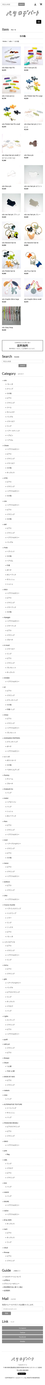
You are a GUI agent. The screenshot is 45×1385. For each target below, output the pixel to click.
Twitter (22, 1332)
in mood (7, 645)
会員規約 (7, 1290)
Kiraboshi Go (8, 789)
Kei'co (6, 965)
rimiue (6, 715)
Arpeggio (7, 617)
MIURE (6, 1201)
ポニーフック (11, 575)
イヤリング (11, 403)
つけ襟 (9, 1066)
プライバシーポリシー (11, 1284)
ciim (5, 501)
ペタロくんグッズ (13, 769)
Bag (8, 1154)
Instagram (22, 1328)
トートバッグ (11, 1108)
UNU (5, 895)
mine (5, 1095)
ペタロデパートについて (12, 1277)
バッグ (9, 793)
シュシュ (10, 584)
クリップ (10, 389)
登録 (6, 1313)
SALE (6, 1248)
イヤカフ (10, 1006)
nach (5, 1229)
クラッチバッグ (12, 700)
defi (5, 524)
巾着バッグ (11, 709)
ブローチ (10, 640)
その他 (9, 393)
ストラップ (11, 1020)
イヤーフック (11, 607)
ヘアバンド (11, 551)
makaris (6, 1090)
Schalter (7, 678)
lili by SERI (8, 1220)
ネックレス (11, 472)
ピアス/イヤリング (13, 992)
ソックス (10, 927)
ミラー (9, 918)
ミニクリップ (11, 913)
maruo (6, 863)
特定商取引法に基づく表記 (13, 1287)
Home (5, 41)
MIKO (6, 1141)
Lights (6, 1016)
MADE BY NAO (9, 1077)
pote (5, 1151)
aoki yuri (7, 1044)
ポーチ (9, 570)
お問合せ (7, 1280)
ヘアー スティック (13, 431)
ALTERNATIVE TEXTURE (13, 1104)
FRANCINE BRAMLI (11, 1123)
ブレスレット (11, 667)
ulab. (5, 1160)
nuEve (6, 1211)
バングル (10, 417)
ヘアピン (10, 435)
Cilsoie (6, 445)
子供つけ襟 (11, 1071)
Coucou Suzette (9, 905)
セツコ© (7, 757)
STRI (6, 478)
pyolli (6, 1039)
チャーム (10, 779)
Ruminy (6, 775)
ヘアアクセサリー (13, 449)
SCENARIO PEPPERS (12, 738)
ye (5, 687)
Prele (6, 548)
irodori (6, 798)
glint (5, 979)
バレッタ (10, 384)
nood (5, 840)
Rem (5, 821)
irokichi (6, 1192)
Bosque (6, 1058)
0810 (5, 589)
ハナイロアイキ (9, 942)
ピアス (9, 398)
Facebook (22, 1337)
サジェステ (11, 412)
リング (9, 426)
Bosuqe (6, 1252)
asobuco (7, 882)
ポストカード (11, 760)
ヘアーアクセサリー (14, 844)
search (21, 4)
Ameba (22, 1341)
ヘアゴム (10, 440)
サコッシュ (11, 579)
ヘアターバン (11, 802)
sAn (10, 41)
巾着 (8, 565)
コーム (9, 407)
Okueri (6, 1063)
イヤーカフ (11, 421)
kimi (5, 1183)
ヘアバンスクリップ (14, 908)
